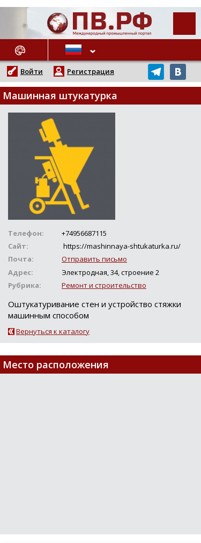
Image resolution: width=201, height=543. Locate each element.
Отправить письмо (94, 259)
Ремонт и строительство (104, 285)
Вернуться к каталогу (53, 331)
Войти (31, 71)
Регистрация (90, 71)
